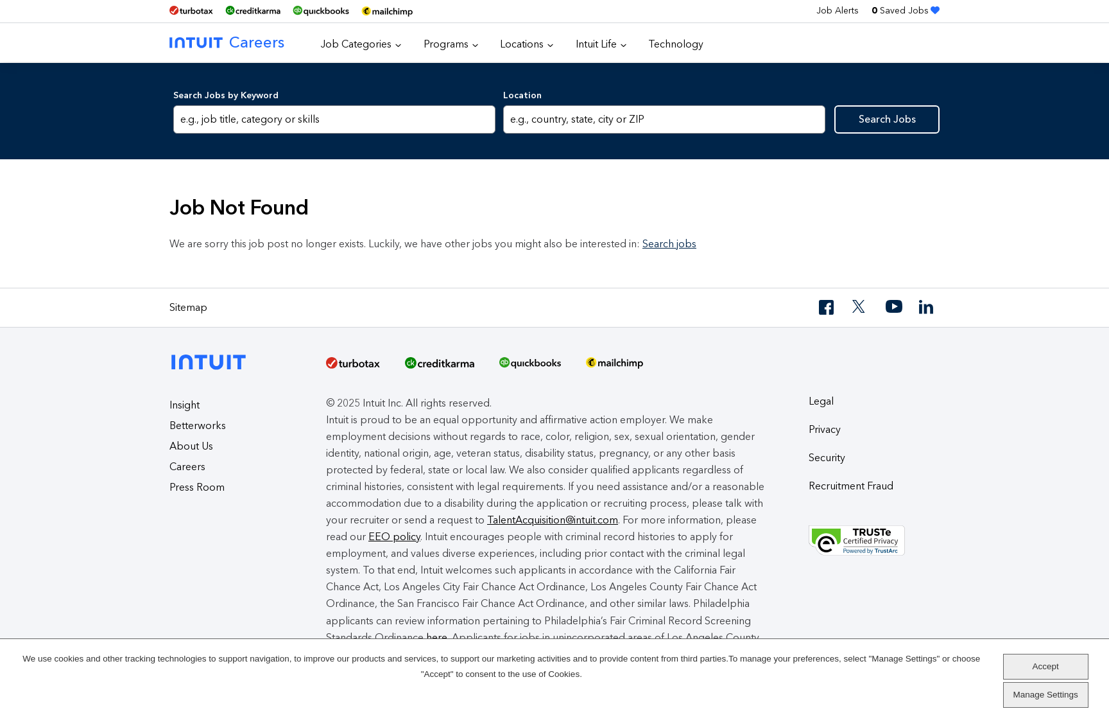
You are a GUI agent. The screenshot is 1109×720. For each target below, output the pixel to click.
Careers (187, 467)
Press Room (197, 487)
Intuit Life (596, 44)
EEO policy (394, 537)
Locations (522, 44)
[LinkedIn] (927, 307)
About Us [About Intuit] (191, 446)
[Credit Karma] (252, 10)
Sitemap (188, 307)
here (436, 637)
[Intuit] (212, 352)
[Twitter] (860, 307)
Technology (675, 44)
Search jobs (669, 244)
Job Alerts (837, 10)
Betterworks (197, 425)
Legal (821, 401)
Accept (1045, 666)
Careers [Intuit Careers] (226, 42)
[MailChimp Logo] (387, 11)
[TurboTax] (191, 10)
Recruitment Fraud (851, 486)
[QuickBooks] (321, 11)
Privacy (825, 429)
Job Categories (356, 44)
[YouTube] (894, 307)
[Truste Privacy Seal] (874, 540)
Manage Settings (1045, 694)
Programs (446, 44)
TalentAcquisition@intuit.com (552, 520)
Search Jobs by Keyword (226, 95)
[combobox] (664, 119)
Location (522, 95)
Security (827, 458)
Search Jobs (887, 119)
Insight (184, 405)
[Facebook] (827, 307)
